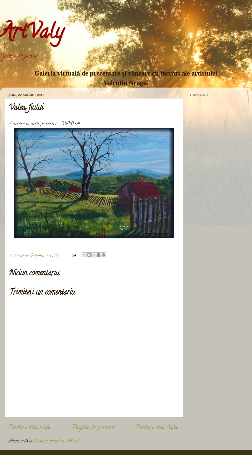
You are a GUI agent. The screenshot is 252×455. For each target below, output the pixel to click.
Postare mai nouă (30, 427)
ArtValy (31, 33)
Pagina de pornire (93, 427)
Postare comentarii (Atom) (56, 441)
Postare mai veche (157, 427)
